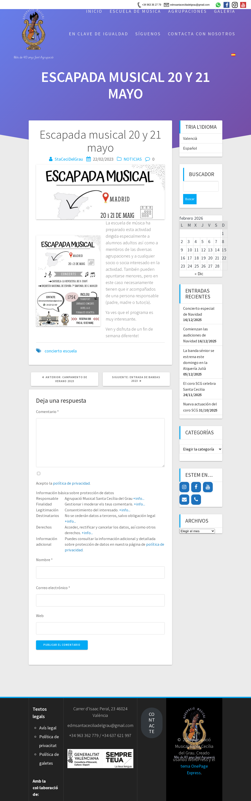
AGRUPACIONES (187, 11)
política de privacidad (71, 483)
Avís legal (47, 728)
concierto (53, 351)
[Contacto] (184, 489)
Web (40, 615)
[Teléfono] (196, 489)
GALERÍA (224, 11)
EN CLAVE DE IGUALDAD (98, 34)
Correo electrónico (53, 587)
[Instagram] (184, 477)
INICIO (94, 11)
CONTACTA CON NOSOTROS (201, 34)
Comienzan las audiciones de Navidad (195, 324)
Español (190, 148)
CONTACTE (152, 723)
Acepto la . (63, 483)
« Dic (199, 263)
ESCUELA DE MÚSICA (135, 11)
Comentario (47, 411)
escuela (70, 351)
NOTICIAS (133, 159)
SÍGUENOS (148, 34)
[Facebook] (196, 477)
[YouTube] (208, 477)
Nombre (44, 559)
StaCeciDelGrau (69, 159)
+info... (138, 498)
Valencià (190, 138)
